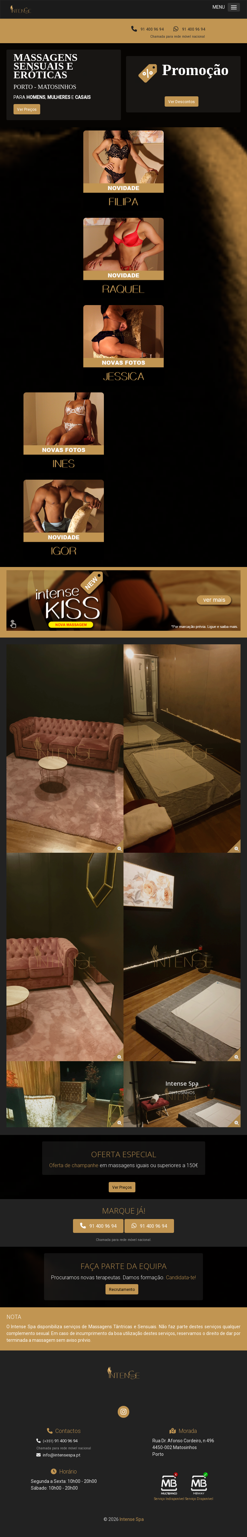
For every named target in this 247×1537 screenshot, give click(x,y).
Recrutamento (122, 1289)
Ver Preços (27, 109)
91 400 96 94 (147, 29)
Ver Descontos (181, 102)
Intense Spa (132, 1519)
